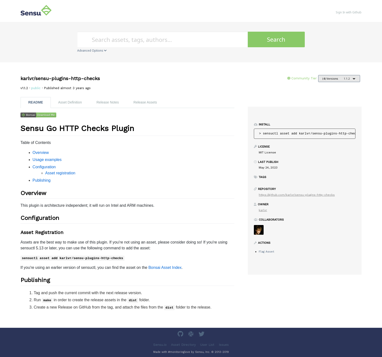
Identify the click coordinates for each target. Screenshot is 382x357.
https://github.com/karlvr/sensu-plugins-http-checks (297, 195)
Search (276, 39)
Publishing (42, 180)
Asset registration (60, 173)
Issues (224, 344)
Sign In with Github (349, 12)
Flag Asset (266, 251)
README (35, 102)
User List (207, 344)
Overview (41, 152)
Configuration (44, 167)
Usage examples (47, 160)
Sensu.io (160, 344)
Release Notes (107, 102)
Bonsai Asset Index (164, 267)
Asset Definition (70, 102)
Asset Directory (183, 344)
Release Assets (145, 102)
